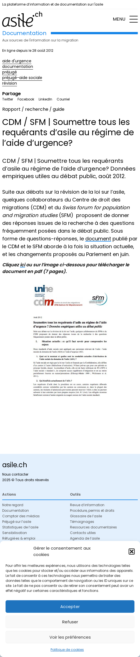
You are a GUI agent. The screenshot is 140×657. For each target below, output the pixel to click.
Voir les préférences (70, 637)
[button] (131, 551)
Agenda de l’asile (85, 538)
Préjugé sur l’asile (16, 521)
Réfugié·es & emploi (18, 538)
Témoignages (82, 521)
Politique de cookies (67, 649)
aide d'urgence (16, 61)
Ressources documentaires (93, 527)
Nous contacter (15, 474)
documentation (17, 66)
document (98, 238)
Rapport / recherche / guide (33, 109)
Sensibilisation (14, 532)
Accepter (70, 606)
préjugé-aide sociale (22, 77)
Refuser (70, 622)
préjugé (9, 72)
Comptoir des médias (21, 516)
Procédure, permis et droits (92, 510)
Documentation (15, 510)
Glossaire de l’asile (86, 516)
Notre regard (12, 505)
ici (22, 265)
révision (9, 83)
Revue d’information (87, 505)
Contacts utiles (83, 532)
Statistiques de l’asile (20, 527)
